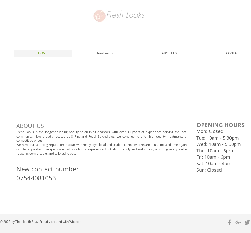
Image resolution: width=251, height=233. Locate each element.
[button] (104, 53)
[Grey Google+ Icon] (238, 222)
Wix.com (75, 221)
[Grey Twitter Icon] (247, 222)
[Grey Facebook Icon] (229, 222)
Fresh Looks (125, 14)
